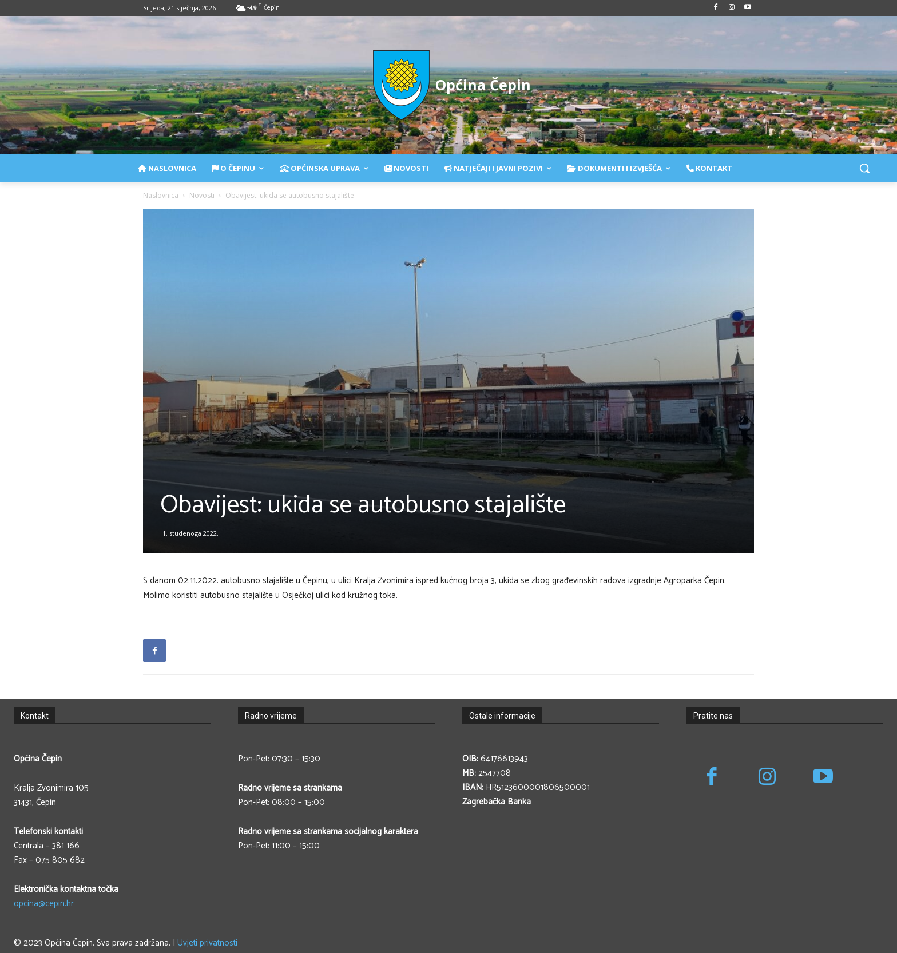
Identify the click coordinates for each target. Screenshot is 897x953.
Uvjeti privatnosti (207, 943)
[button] (864, 168)
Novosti (202, 195)
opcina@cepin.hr (44, 903)
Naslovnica (160, 195)
